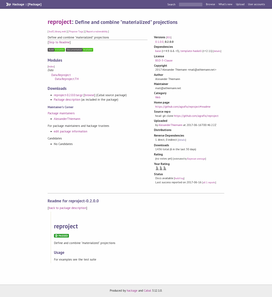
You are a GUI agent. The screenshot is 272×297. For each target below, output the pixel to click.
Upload (240, 4)
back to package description (67, 208)
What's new (225, 4)
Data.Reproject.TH (67, 79)
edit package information (70, 131)
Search (171, 4)
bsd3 (51, 31)
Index (51, 66)
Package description (67, 100)
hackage (132, 291)
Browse (210, 4)
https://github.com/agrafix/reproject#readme (182, 106)
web (64, 31)
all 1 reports (209, 182)
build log (179, 178)
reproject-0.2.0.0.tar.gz (68, 95)
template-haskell (191, 51)
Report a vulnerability (97, 31)
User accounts (256, 4)
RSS (169, 37)
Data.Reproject (61, 75)
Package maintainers (61, 113)
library (58, 31)
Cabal (147, 291)
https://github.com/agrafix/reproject (196, 116)
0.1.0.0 (159, 41)
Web (157, 97)
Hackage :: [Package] (26, 4)
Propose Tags (76, 31)
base (158, 51)
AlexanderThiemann (67, 119)
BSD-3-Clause (163, 60)
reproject (60, 22)
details (217, 51)
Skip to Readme (59, 42)
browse (89, 95)
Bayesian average (196, 158)
